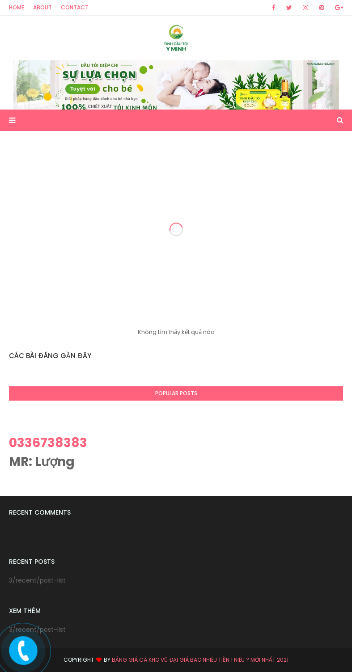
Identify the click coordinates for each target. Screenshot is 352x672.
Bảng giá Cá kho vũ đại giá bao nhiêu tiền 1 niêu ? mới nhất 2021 (200, 660)
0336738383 (48, 443)
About (42, 7)
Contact (75, 7)
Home (16, 7)
